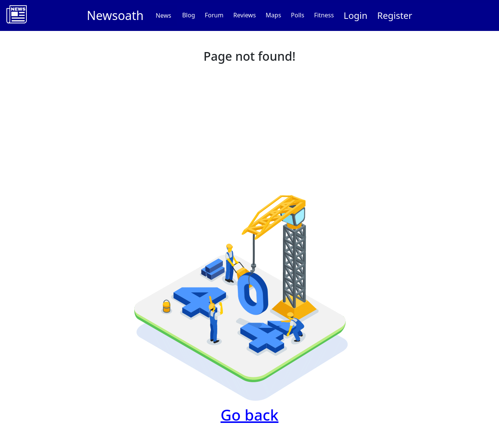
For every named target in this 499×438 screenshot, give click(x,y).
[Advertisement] (249, 123)
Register (394, 15)
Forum (214, 15)
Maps (273, 15)
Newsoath (115, 15)
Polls (297, 15)
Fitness (324, 15)
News (163, 15)
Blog (188, 15)
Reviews (244, 15)
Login (355, 15)
